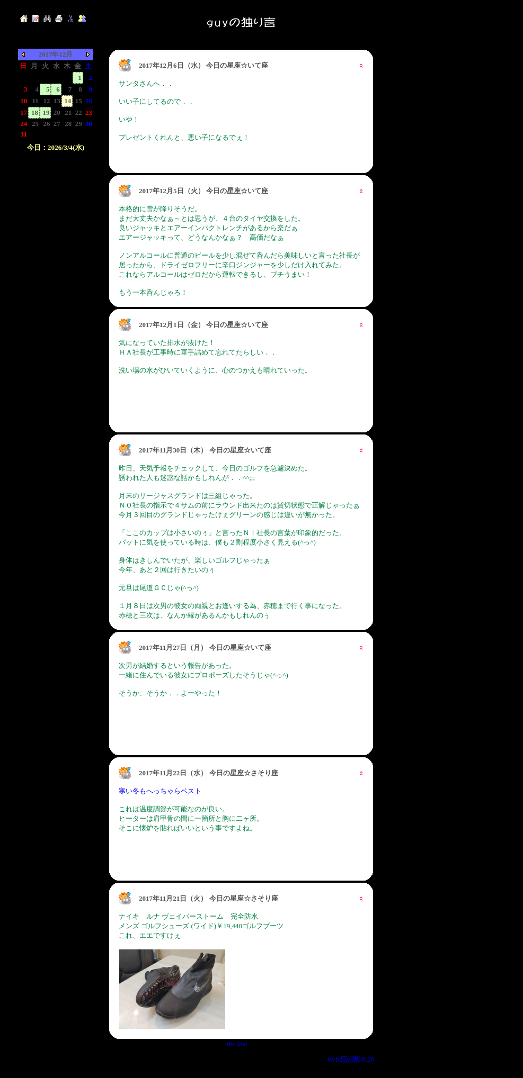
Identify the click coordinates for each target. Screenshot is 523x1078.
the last (237, 1044)
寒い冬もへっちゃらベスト (160, 791)
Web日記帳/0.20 (351, 1059)
